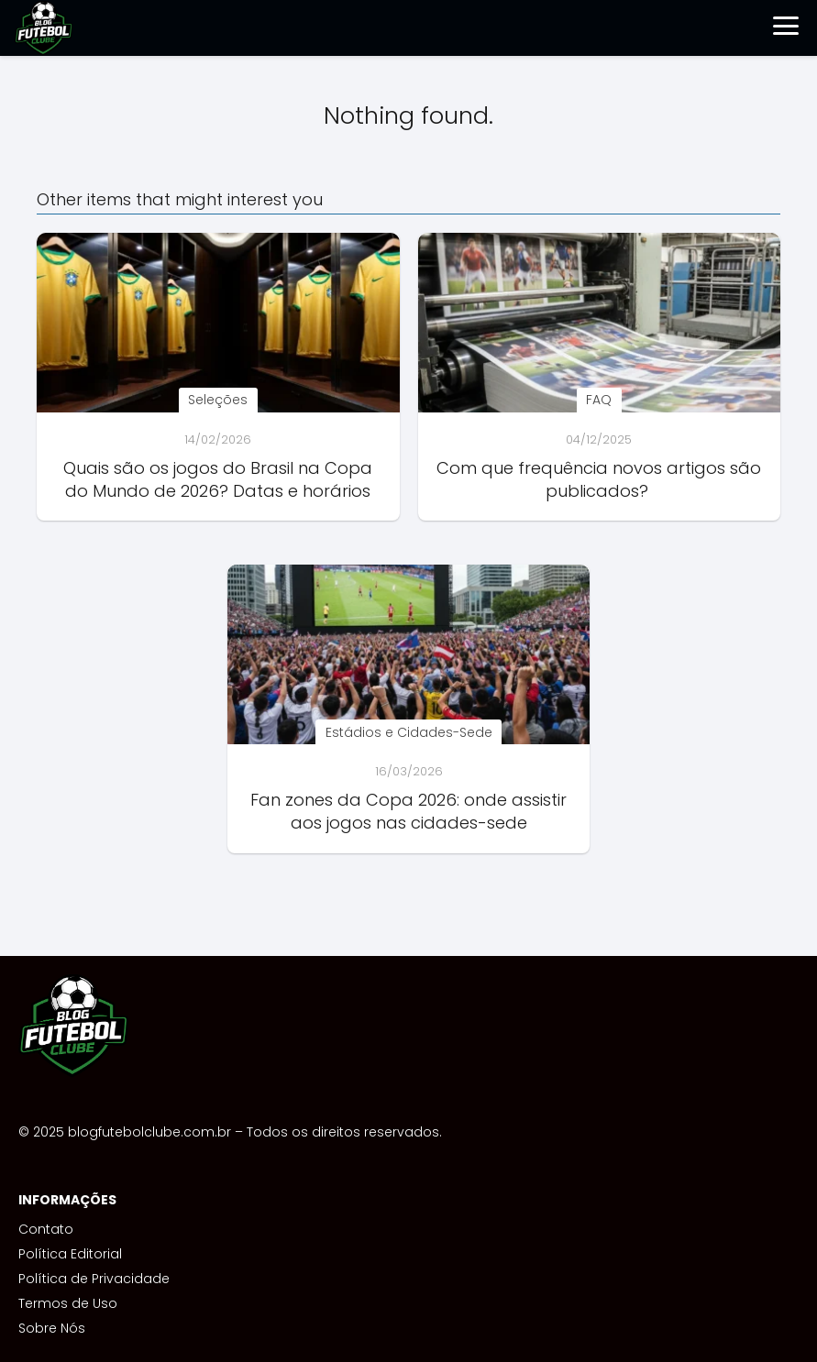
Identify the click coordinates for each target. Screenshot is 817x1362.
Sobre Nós (51, 1328)
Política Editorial (70, 1254)
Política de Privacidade (94, 1278)
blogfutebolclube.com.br (149, 1132)
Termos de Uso (67, 1303)
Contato (45, 1229)
